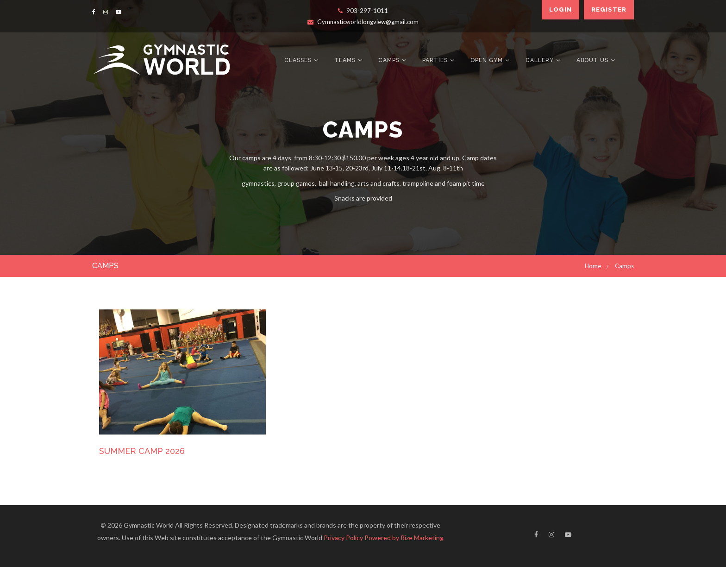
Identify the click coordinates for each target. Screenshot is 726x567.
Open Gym (486, 60)
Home (593, 266)
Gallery (540, 60)
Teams (345, 60)
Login (560, 9)
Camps (389, 60)
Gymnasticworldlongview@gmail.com (363, 21)
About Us (592, 60)
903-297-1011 (363, 10)
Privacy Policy (343, 538)
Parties (435, 60)
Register (608, 9)
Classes (298, 60)
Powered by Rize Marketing (404, 538)
